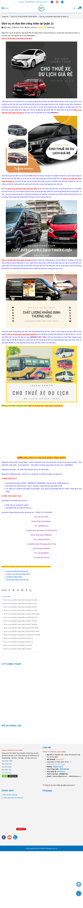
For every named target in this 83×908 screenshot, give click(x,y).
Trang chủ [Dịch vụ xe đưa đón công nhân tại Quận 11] (5, 16)
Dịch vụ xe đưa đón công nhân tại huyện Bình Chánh (22, 614)
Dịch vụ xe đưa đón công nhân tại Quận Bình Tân (20, 617)
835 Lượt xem (30, 27)
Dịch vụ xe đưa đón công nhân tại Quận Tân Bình (20, 624)
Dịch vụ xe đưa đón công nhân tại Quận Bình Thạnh (21, 631)
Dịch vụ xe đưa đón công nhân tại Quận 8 (18, 645)
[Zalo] (32, 590)
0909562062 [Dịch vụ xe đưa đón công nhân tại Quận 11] (30, 2)
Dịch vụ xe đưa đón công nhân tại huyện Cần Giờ (20, 610)
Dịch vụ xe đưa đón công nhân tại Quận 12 (18, 638)
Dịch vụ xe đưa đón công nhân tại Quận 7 (18, 649)
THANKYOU (21, 829)
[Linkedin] (18, 590)
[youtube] (57, 2)
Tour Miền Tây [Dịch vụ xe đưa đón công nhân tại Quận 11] (6, 770)
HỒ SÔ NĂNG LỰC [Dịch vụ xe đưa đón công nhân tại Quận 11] (12, 725)
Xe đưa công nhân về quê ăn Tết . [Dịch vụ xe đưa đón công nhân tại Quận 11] (17, 579)
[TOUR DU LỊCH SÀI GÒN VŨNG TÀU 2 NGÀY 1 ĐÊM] (58, 767)
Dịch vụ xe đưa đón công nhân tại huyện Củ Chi (20, 603)
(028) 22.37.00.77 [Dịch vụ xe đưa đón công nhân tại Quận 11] (42, 2)
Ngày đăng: (6, 27)
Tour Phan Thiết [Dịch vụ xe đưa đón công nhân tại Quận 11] (7, 761)
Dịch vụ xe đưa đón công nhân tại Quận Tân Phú (20, 621)
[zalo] (62, 2)
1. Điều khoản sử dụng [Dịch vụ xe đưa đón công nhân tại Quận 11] (9, 795)
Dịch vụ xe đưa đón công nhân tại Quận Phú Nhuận (21, 628)
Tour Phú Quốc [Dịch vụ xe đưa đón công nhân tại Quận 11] (7, 767)
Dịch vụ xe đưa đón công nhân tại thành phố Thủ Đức (22, 635)
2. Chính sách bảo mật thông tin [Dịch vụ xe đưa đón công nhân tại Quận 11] (12, 798)
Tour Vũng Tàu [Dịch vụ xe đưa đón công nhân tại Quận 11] (7, 764)
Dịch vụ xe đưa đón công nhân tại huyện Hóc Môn (21, 600)
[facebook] (52, 2)
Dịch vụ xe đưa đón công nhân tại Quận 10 (18, 642)
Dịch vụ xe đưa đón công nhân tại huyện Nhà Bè (20, 607)
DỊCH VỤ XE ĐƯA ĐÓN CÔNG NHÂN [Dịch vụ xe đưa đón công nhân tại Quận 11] (24, 16)
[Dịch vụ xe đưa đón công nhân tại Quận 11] (42, 8)
